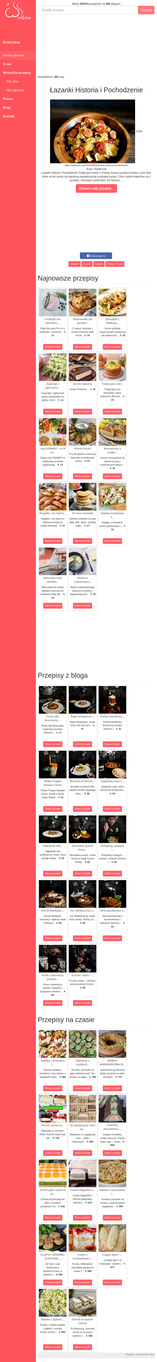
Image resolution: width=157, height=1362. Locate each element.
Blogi (7, 107)
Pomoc (8, 98)
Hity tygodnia (13, 90)
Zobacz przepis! (53, 346)
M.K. (152, 1354)
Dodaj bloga (11, 42)
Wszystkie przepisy (17, 72)
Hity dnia (10, 81)
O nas (7, 64)
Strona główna (13, 55)
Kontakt (8, 116)
